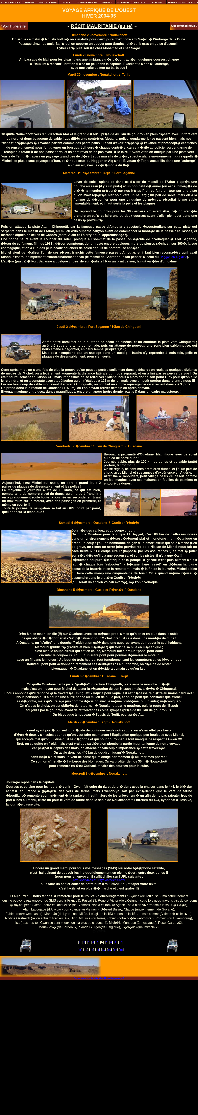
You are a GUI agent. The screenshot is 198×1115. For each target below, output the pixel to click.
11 (79, 949)
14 (97, 949)
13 (91, 949)
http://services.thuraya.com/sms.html (99, 880)
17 (115, 949)
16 (109, 949)
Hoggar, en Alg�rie (173, 257)
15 (103, 949)
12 (85, 949)
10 (120, 942)
